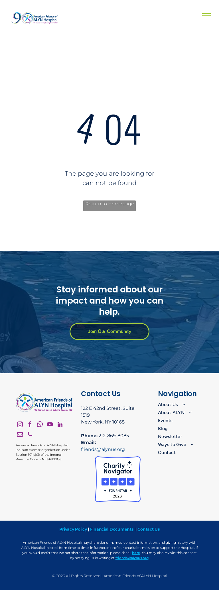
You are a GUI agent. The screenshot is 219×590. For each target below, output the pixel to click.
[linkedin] (60, 425)
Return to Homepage (109, 203)
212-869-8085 (114, 435)
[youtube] (50, 425)
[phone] (30, 435)
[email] (20, 435)
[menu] (206, 15)
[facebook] (30, 425)
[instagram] (20, 425)
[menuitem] (181, 405)
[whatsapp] (40, 425)
